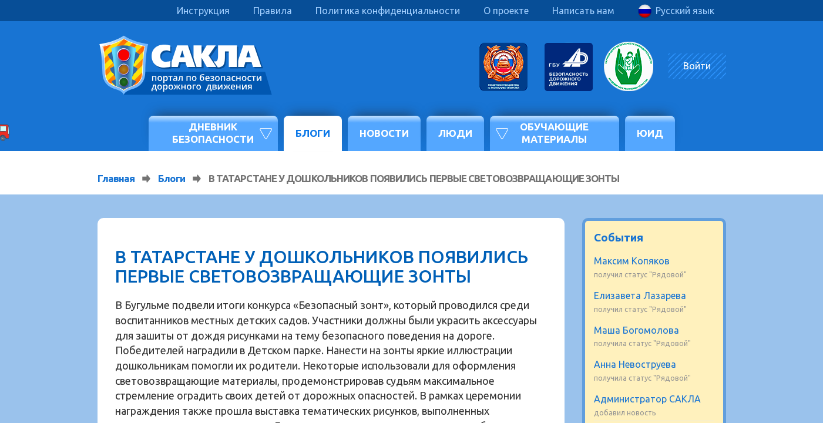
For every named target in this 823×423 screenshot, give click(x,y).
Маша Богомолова (636, 330)
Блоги (312, 133)
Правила (272, 10)
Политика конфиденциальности (387, 10)
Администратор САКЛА (647, 399)
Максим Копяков (632, 261)
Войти (697, 66)
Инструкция (203, 10)
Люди (455, 133)
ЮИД (650, 133)
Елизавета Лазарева (640, 295)
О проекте (506, 10)
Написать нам (583, 10)
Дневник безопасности (213, 132)
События (618, 237)
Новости (384, 133)
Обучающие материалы (554, 132)
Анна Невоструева (635, 364)
